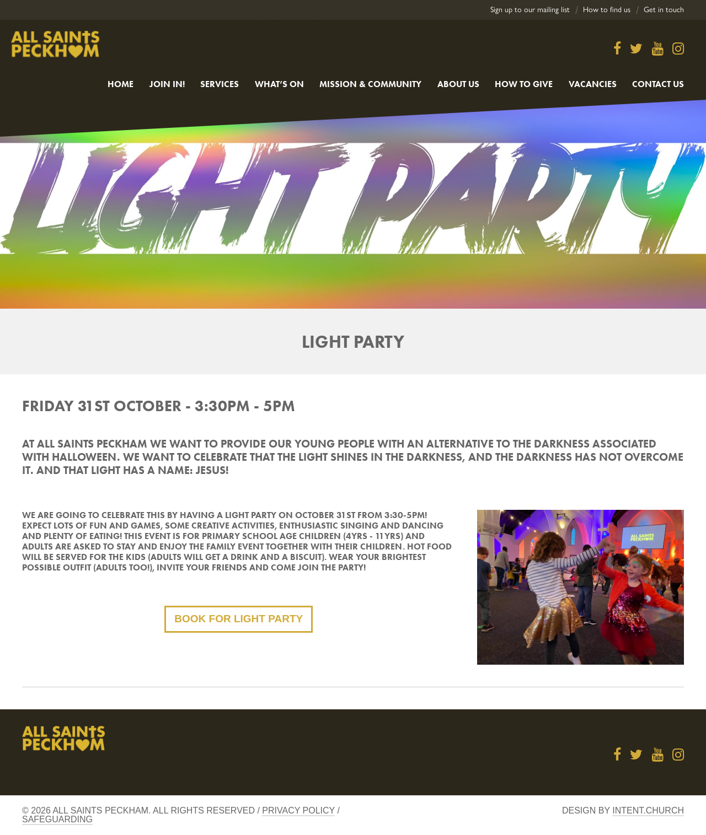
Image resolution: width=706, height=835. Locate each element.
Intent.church (648, 810)
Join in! (167, 84)
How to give (524, 84)
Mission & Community (370, 84)
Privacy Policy (298, 810)
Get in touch (664, 9)
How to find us (606, 9)
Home (120, 84)
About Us (458, 84)
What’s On (279, 84)
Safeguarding (57, 819)
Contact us (658, 84)
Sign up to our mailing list (530, 9)
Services (219, 84)
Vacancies (593, 84)
